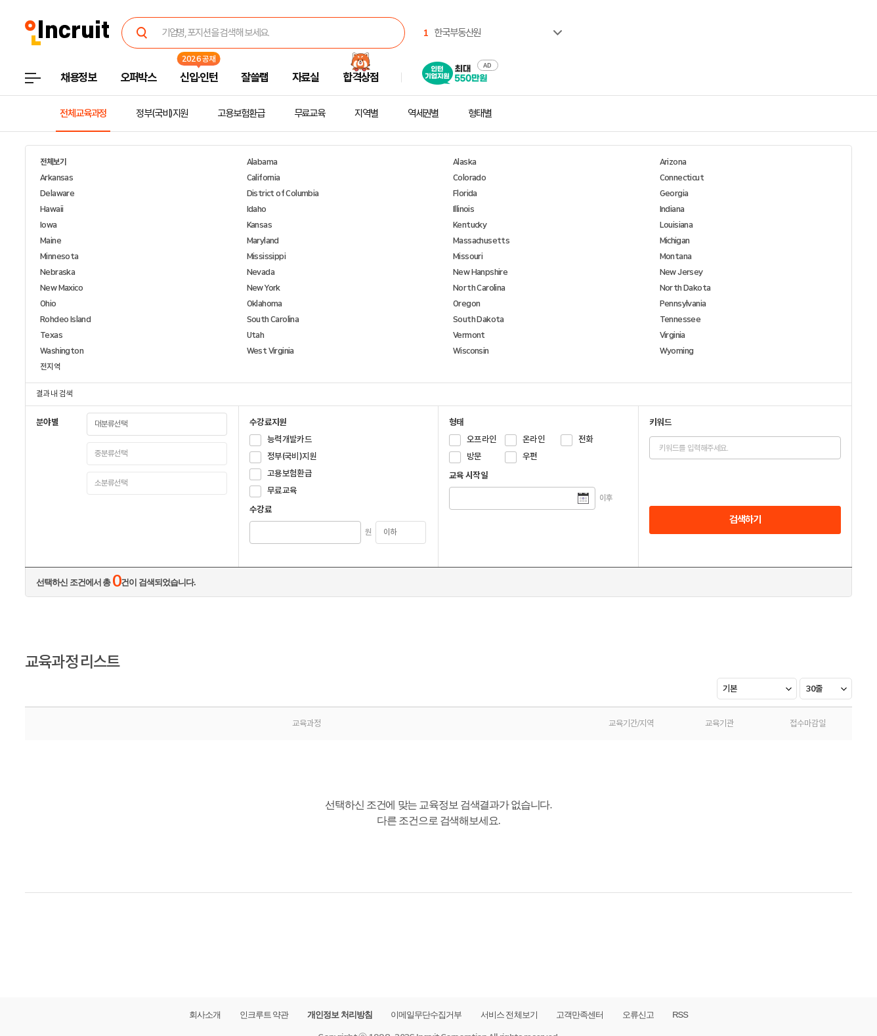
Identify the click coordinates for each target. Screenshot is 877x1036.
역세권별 (423, 113)
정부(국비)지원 (162, 113)
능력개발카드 (289, 439)
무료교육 (310, 113)
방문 (474, 456)
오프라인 (481, 439)
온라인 (534, 439)
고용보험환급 (240, 113)
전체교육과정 (83, 113)
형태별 (480, 113)
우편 (530, 456)
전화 (585, 439)
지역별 (366, 113)
